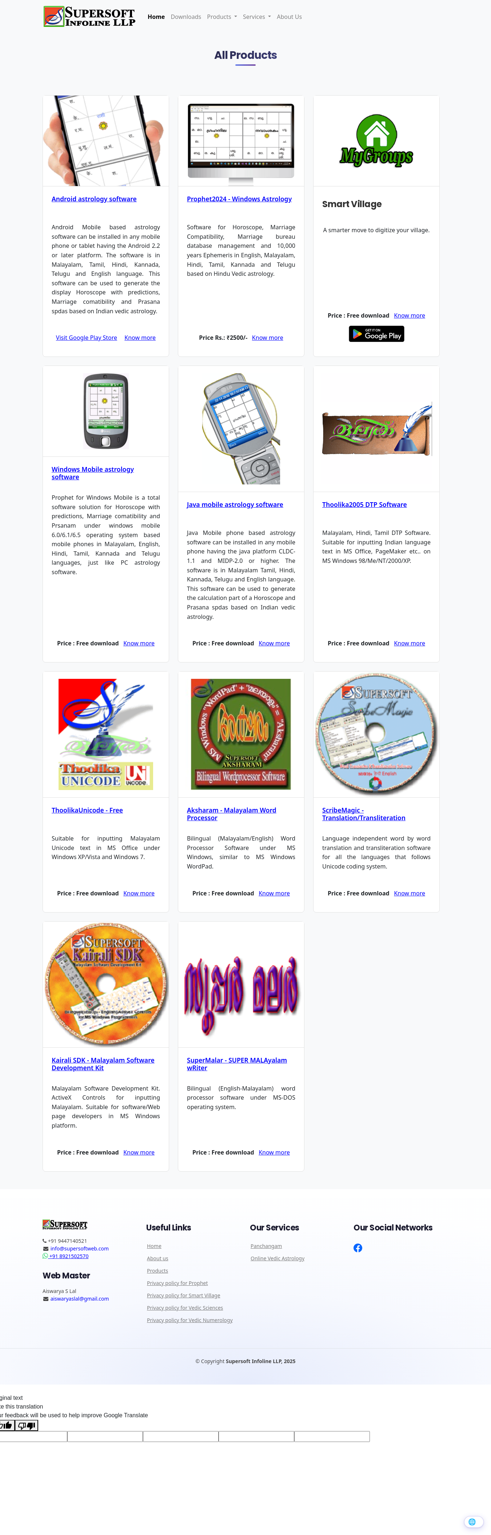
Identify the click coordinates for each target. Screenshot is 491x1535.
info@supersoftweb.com (80, 1248)
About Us (289, 17)
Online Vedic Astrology (277, 1259)
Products (157, 1271)
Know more (140, 338)
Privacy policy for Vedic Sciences (185, 1309)
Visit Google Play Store (86, 338)
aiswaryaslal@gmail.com (80, 1299)
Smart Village (352, 204)
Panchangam (266, 1247)
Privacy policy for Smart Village (183, 1296)
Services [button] (255, 17)
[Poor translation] (26, 1426)
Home (156, 17)
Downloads (186, 17)
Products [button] (220, 17)
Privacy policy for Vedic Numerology (190, 1321)
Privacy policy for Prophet (177, 1284)
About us (157, 1259)
